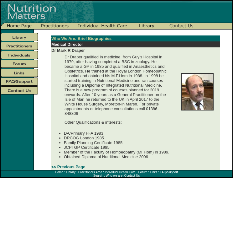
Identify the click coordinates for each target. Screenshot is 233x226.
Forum (142, 172)
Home (59, 172)
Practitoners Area (90, 172)
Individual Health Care (120, 172)
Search (98, 175)
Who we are (114, 175)
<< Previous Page (68, 166)
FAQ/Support (168, 172)
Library (71, 172)
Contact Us (132, 175)
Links (153, 172)
